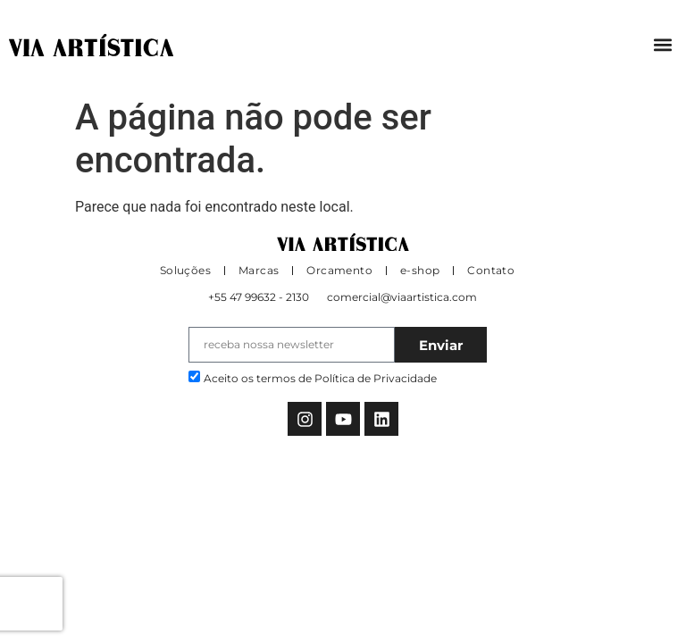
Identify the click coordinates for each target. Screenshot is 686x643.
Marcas (258, 270)
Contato (490, 270)
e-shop (419, 270)
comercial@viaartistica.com (402, 297)
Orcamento (339, 270)
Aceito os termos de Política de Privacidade (320, 378)
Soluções (185, 270)
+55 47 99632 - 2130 (258, 297)
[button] (662, 45)
